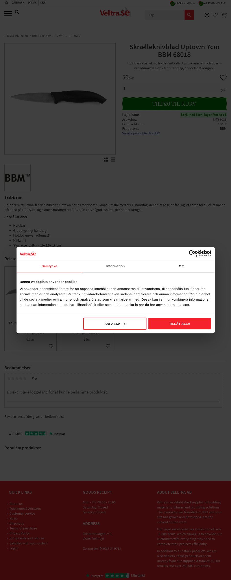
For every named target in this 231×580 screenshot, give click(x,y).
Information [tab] (115, 266)
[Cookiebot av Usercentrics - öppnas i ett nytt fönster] (192, 253)
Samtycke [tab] (49, 266)
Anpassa (115, 324)
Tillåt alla (179, 324)
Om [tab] (181, 266)
